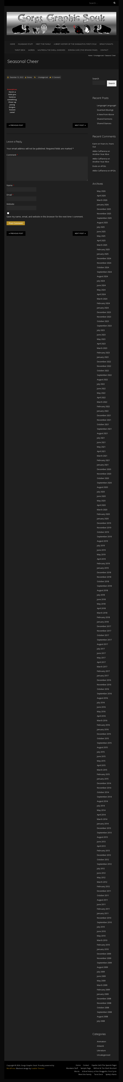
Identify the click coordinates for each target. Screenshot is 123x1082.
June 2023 (101, 334)
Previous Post (16, 125)
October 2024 (103, 267)
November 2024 (104, 263)
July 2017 (101, 648)
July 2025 (101, 227)
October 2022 (103, 370)
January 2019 (103, 568)
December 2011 (104, 891)
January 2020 (103, 518)
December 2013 (104, 828)
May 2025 (101, 236)
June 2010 (101, 931)
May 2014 (101, 810)
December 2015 (104, 734)
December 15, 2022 (16, 77)
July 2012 (101, 868)
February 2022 (103, 406)
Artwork (100, 1046)
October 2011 (103, 895)
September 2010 (104, 922)
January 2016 (103, 729)
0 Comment (56, 77)
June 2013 (101, 841)
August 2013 (102, 837)
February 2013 (103, 850)
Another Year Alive (100, 154)
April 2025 (101, 240)
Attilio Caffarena (99, 151)
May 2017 (101, 657)
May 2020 (101, 500)
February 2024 (103, 303)
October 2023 (103, 321)
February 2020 (103, 514)
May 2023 (101, 339)
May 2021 (101, 446)
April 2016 (101, 716)
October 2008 (103, 1007)
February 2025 (103, 249)
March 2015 (102, 769)
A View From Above (105, 114)
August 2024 (102, 276)
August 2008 (102, 1016)
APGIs (103, 166)
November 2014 (104, 787)
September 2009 (104, 962)
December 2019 (104, 523)
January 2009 (103, 994)
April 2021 (101, 451)
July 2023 (101, 330)
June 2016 (101, 707)
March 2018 (102, 612)
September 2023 (104, 325)
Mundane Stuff (25, 44)
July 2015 (101, 751)
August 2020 (102, 487)
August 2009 (102, 967)
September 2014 (104, 796)
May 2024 (101, 289)
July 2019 (101, 545)
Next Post (80, 125)
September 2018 (104, 586)
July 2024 (101, 280)
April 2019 (101, 559)
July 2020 (101, 491)
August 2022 (102, 379)
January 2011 (103, 913)
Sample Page (86, 1068)
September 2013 (104, 832)
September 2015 (104, 743)
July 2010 (101, 926)
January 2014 (103, 823)
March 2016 (102, 720)
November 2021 (104, 420)
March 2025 (102, 245)
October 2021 (103, 424)
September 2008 (104, 1012)
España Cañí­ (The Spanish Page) (83, 50)
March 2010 (102, 940)
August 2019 (102, 541)
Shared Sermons (104, 119)
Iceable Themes (37, 1068)
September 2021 (104, 429)
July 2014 (101, 805)
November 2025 (104, 213)
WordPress (11, 1068)
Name (10, 185)
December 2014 (104, 783)
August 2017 (102, 644)
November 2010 (104, 917)
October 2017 (103, 635)
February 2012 (103, 886)
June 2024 (101, 285)
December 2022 (104, 361)
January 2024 (103, 307)
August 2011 (102, 900)
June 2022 (101, 388)
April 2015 (101, 765)
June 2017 (101, 653)
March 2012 (102, 882)
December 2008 (104, 998)
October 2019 (103, 532)
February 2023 (103, 352)
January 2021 (103, 464)
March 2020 (102, 509)
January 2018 (103, 621)
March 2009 (102, 985)
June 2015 (101, 756)
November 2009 (104, 958)
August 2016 (102, 698)
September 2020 (104, 482)
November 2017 (104, 630)
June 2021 (101, 442)
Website (10, 204)
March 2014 (102, 819)
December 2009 (104, 953)
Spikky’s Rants (106, 44)
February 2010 (103, 944)
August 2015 (102, 747)
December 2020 (104, 469)
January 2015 (103, 778)
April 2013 (101, 846)
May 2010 (101, 935)
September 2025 (104, 218)
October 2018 (103, 581)
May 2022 (101, 393)
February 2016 (103, 725)
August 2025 (102, 222)
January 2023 (103, 357)
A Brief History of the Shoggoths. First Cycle (75, 44)
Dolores (29, 77)
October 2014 (103, 792)
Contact (104, 50)
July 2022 (101, 384)
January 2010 (103, 949)
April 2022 (101, 397)
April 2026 (101, 195)
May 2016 (101, 711)
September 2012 (104, 864)
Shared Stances (104, 123)
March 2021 (102, 455)
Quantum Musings (105, 110)
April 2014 (101, 814)
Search (95, 78)
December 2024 (104, 258)
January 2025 (103, 254)
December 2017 (104, 626)
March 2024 (102, 298)
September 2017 (104, 639)
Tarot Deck (20, 50)
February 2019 (103, 563)
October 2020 (103, 478)
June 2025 (101, 231)
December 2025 (104, 209)
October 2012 (103, 859)
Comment (12, 154)
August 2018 (102, 590)
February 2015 (103, 774)
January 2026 (103, 204)
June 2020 (101, 496)
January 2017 (103, 675)
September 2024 (104, 271)
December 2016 (104, 680)
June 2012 (101, 873)
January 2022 (103, 411)
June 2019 (101, 550)
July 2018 (101, 594)
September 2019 (104, 536)
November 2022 (104, 366)
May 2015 (101, 760)
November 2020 (104, 473)
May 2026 (101, 191)
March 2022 (102, 402)
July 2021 (101, 437)
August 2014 (102, 801)
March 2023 (102, 348)
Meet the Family (43, 44)
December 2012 (104, 855)
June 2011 (101, 904)
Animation (101, 1041)
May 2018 (101, 603)
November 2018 (104, 577)
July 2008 (101, 1021)
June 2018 (101, 599)
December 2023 (104, 312)
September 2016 (104, 693)
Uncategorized (99, 55)
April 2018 (101, 608)
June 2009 (101, 976)
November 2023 (104, 316)
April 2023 (101, 343)
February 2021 (103, 460)
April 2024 (101, 294)
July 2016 (101, 702)
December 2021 (104, 415)
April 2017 (101, 662)
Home (12, 44)
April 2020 (101, 505)
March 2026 (102, 200)
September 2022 (104, 375)
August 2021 (102, 433)
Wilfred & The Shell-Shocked (51, 50)
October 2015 (103, 738)
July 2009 (101, 971)
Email (10, 194)
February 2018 (103, 617)
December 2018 (104, 572)
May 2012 (101, 877)
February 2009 (103, 989)
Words (31, 50)
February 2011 (103, 908)
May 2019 (101, 554)
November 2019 (104, 527)
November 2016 (104, 684)
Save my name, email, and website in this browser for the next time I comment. (45, 216)
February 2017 (103, 671)
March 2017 (102, 666)
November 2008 (104, 1003)
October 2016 (103, 689)
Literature (101, 1050)
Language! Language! (106, 105)
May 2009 (101, 980)
